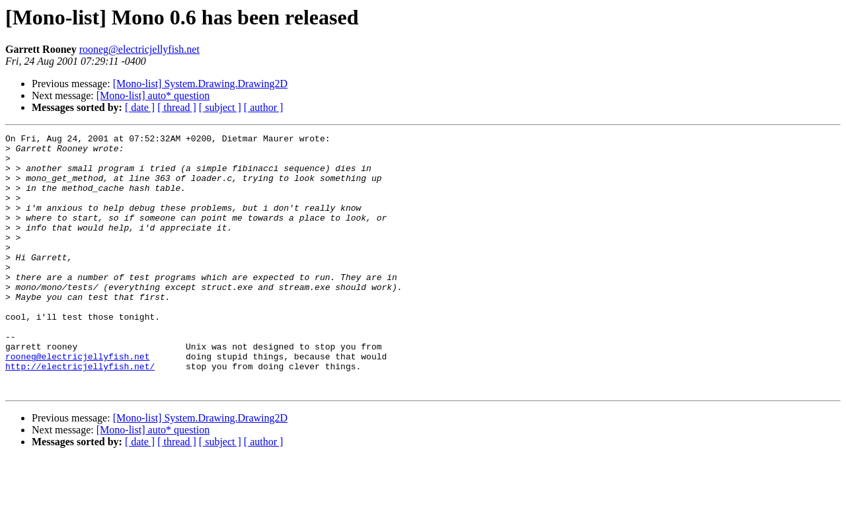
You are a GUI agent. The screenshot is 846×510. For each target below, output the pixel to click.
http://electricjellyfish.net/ (80, 413)
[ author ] (264, 107)
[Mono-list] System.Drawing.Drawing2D (200, 83)
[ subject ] (220, 107)
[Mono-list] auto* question (153, 95)
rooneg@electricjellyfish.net (139, 49)
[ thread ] (176, 107)
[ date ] (140, 107)
